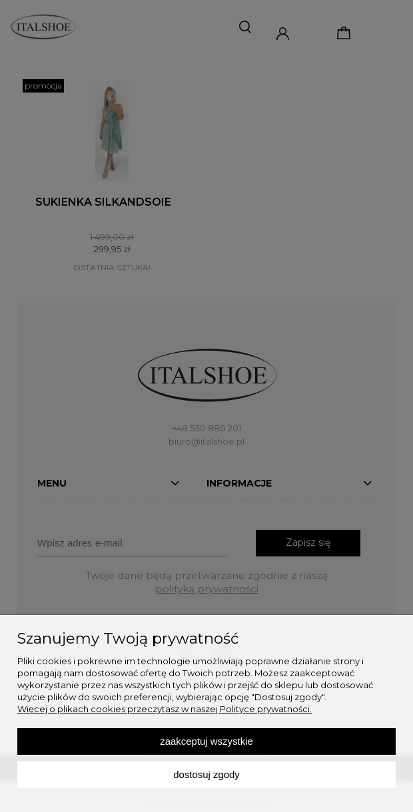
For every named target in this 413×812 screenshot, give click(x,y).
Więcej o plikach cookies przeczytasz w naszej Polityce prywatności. (164, 709)
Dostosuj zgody (206, 774)
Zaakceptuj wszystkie (206, 741)
